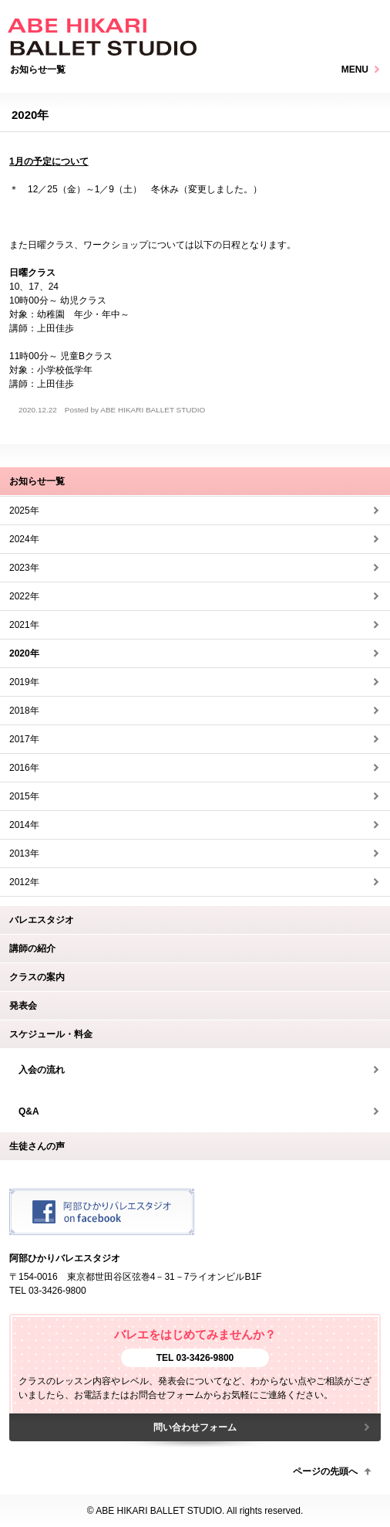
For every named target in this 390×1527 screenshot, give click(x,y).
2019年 (24, 682)
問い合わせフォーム (195, 1427)
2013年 (24, 853)
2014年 (24, 824)
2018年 (24, 710)
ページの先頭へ (325, 1471)
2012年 (24, 882)
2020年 (24, 653)
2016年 (24, 767)
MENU (354, 69)
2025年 (24, 510)
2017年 (24, 739)
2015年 (24, 796)
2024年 (24, 539)
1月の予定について (49, 161)
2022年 (24, 596)
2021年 (24, 624)
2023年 (24, 567)
